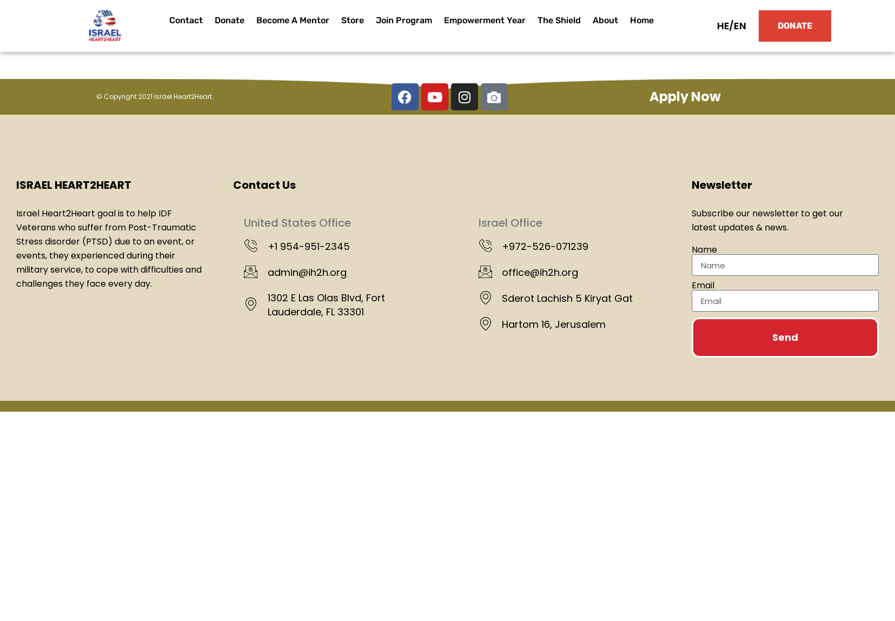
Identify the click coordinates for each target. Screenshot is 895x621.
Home (642, 20)
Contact (186, 20)
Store (352, 20)
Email (703, 285)
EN (740, 25)
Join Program (404, 20)
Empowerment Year (485, 20)
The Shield (559, 20)
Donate (229, 20)
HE (723, 25)
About (605, 20)
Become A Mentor (292, 20)
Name (704, 250)
